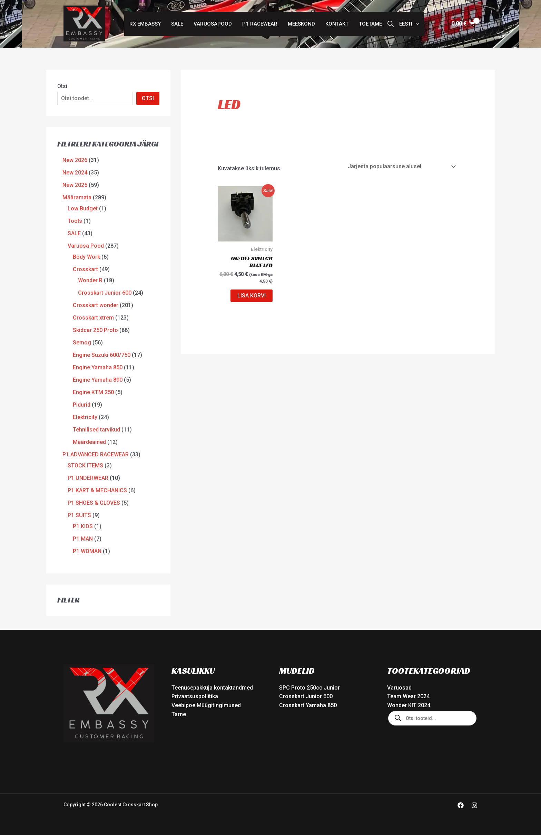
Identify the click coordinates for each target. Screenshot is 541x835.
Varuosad (399, 687)
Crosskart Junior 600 (306, 696)
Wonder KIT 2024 (408, 705)
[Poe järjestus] (401, 166)
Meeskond (301, 24)
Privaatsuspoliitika (194, 696)
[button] (409, 24)
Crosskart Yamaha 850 (308, 705)
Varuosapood (213, 24)
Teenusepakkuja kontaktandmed (212, 687)
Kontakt (336, 24)
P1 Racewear (259, 24)
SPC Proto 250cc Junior (309, 687)
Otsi (62, 86)
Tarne (178, 714)
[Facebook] (461, 805)
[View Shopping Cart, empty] (463, 24)
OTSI (148, 98)
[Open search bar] (390, 24)
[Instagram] (474, 805)
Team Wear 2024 (408, 696)
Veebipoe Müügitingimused (206, 705)
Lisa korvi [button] (251, 295)
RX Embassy (145, 24)
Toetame (370, 24)
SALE (177, 24)
